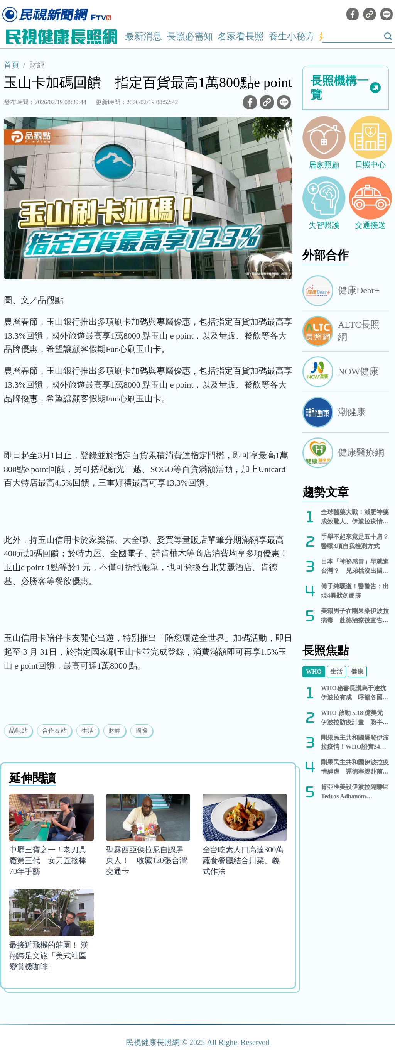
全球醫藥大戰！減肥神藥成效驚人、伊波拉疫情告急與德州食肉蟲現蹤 (355, 517)
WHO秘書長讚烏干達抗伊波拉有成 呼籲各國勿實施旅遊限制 (355, 693)
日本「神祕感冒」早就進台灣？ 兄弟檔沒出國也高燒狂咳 (355, 567)
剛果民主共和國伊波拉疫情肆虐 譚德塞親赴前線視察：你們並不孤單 (355, 767)
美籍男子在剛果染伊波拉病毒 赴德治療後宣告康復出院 (355, 616)
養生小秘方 (291, 36)
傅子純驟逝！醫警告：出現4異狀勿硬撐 (355, 591)
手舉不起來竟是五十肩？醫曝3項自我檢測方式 (355, 541)
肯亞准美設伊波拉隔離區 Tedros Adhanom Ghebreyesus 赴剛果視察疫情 (355, 792)
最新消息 (143, 36)
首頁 (11, 65)
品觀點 (18, 730)
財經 (37, 65)
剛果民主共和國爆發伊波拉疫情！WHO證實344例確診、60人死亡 (355, 743)
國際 (141, 730)
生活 (87, 730)
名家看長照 (241, 36)
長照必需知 (190, 36)
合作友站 (54, 730)
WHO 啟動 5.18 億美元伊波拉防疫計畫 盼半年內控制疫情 (355, 718)
